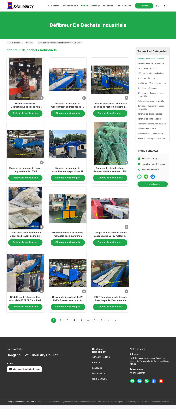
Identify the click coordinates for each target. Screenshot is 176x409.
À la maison (53, 6)
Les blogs (97, 372)
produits (84, 6)
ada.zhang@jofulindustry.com (156, 164)
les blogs (95, 6)
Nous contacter (99, 383)
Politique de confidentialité (18, 406)
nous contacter (124, 6)
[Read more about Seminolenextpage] (108, 324)
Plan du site (36, 406)
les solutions (108, 6)
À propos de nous (69, 6)
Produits (28, 43)
